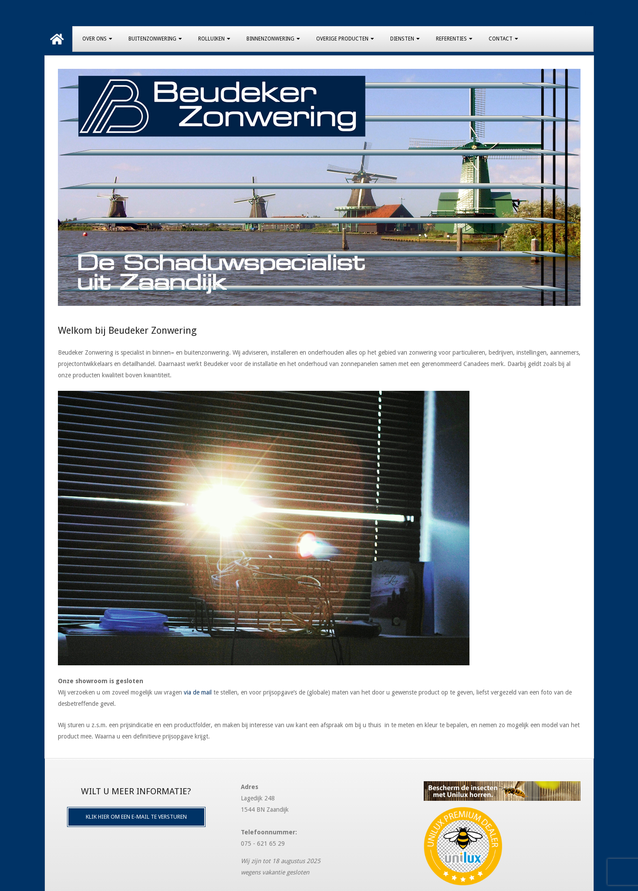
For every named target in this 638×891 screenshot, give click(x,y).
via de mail (198, 692)
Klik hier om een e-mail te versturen (136, 816)
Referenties (451, 39)
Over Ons (94, 39)
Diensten (402, 39)
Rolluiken (211, 39)
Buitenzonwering (152, 39)
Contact (501, 39)
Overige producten (342, 39)
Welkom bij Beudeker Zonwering (127, 330)
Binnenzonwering (270, 39)
